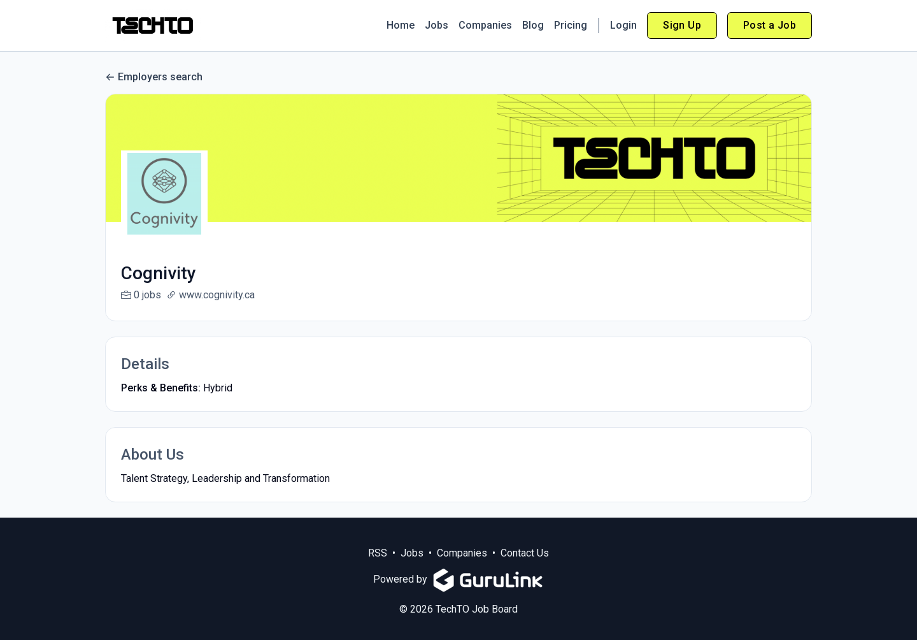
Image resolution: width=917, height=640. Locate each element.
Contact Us (525, 568)
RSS (377, 568)
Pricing (570, 25)
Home (401, 25)
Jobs (436, 25)
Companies (485, 25)
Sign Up (682, 25)
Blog (533, 25)
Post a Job (769, 25)
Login (623, 25)
